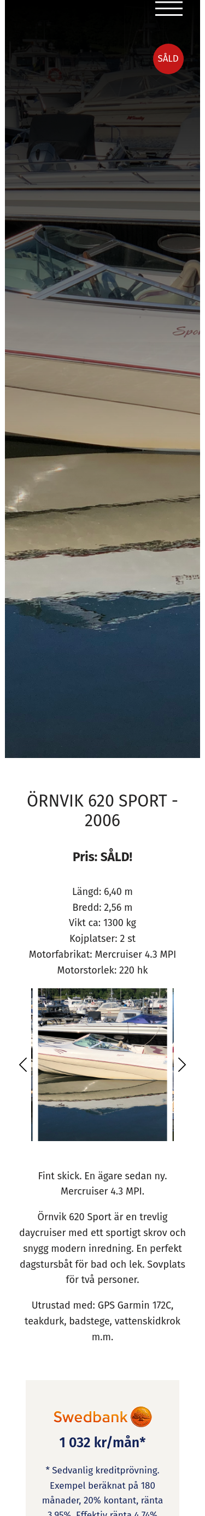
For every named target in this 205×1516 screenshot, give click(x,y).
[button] (23, 1065)
